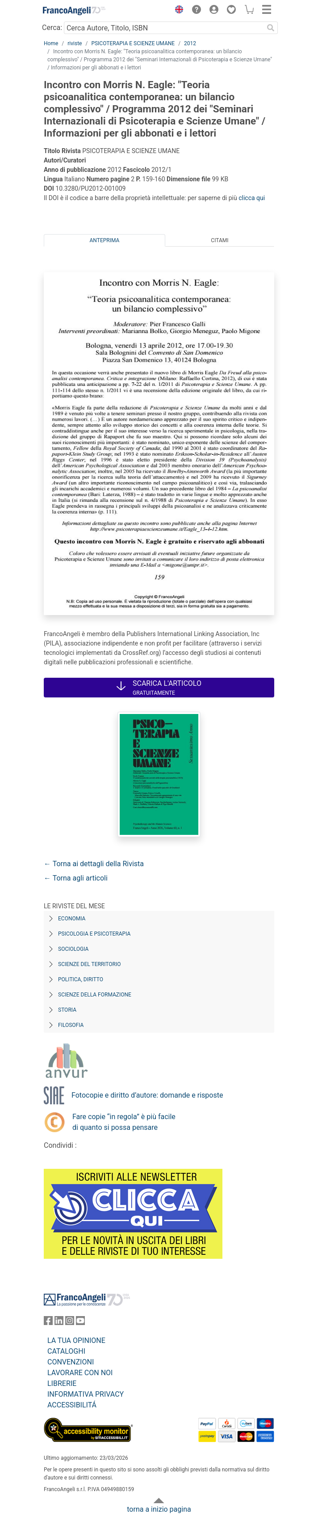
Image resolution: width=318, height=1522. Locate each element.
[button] (177, 11)
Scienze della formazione (94, 995)
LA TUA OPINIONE (76, 1340)
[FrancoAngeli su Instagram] (69, 1322)
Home (51, 43)
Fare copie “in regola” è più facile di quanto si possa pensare (124, 1122)
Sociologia (73, 949)
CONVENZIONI (70, 1362)
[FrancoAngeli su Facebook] (48, 1322)
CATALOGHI (66, 1351)
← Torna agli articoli (76, 878)
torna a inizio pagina (159, 1509)
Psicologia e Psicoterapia (94, 934)
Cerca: (52, 27)
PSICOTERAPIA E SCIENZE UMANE (133, 43)
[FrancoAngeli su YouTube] (80, 1322)
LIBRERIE (61, 1383)
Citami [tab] (219, 240)
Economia (71, 918)
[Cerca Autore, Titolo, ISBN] (164, 27)
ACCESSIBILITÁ (71, 1405)
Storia (67, 1010)
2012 (190, 43)
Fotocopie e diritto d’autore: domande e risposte (147, 1095)
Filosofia (71, 1025)
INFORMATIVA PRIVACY (85, 1394)
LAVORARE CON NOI (80, 1372)
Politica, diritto (80, 979)
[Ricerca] (271, 27)
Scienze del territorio (89, 964)
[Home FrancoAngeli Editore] (74, 10)
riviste (74, 43)
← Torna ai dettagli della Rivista (94, 863)
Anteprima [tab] (105, 240)
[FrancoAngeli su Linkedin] (58, 1322)
